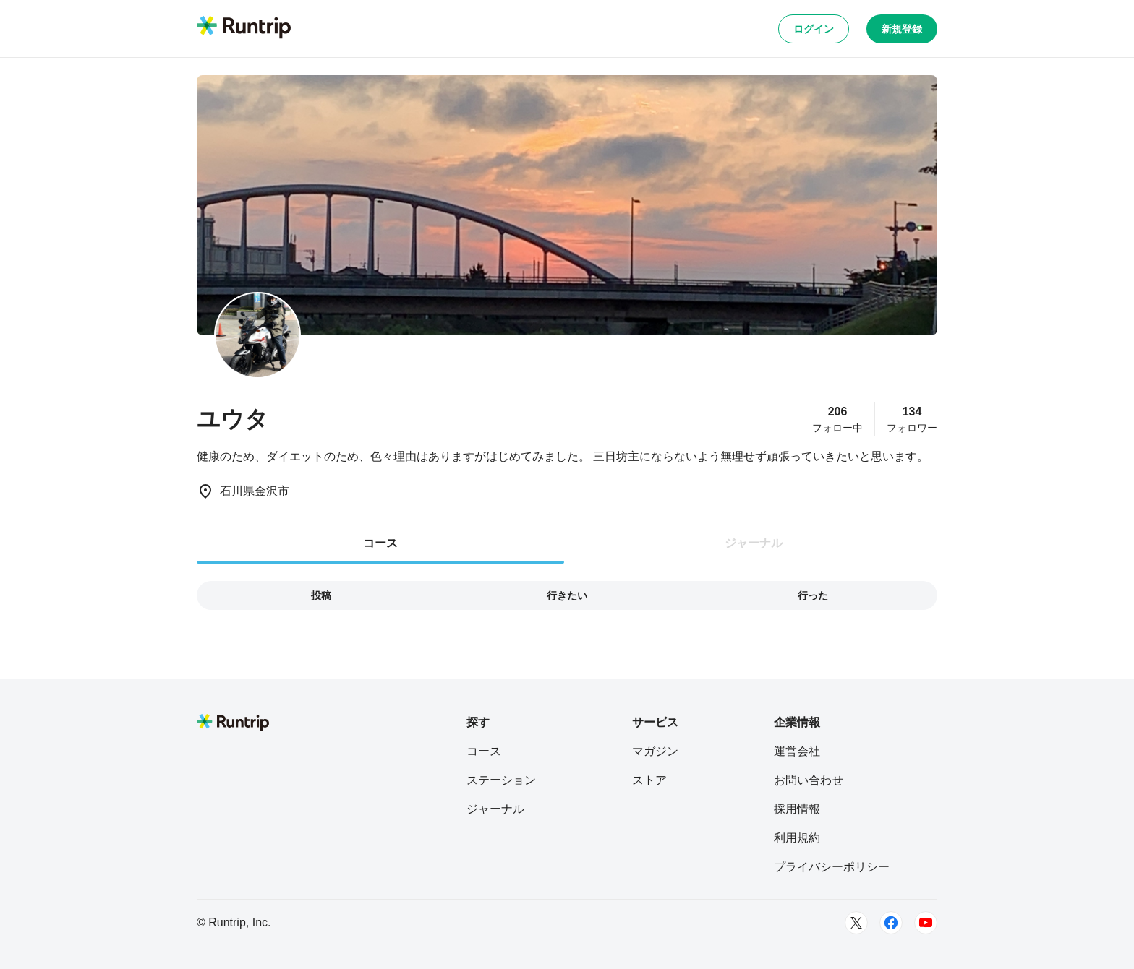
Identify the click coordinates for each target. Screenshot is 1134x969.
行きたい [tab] (567, 595)
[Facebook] (891, 922)
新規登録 (902, 29)
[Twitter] (856, 922)
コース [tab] (380, 543)
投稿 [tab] (321, 595)
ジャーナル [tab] (754, 543)
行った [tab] (813, 595)
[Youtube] (925, 922)
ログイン (813, 29)
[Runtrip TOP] (244, 28)
